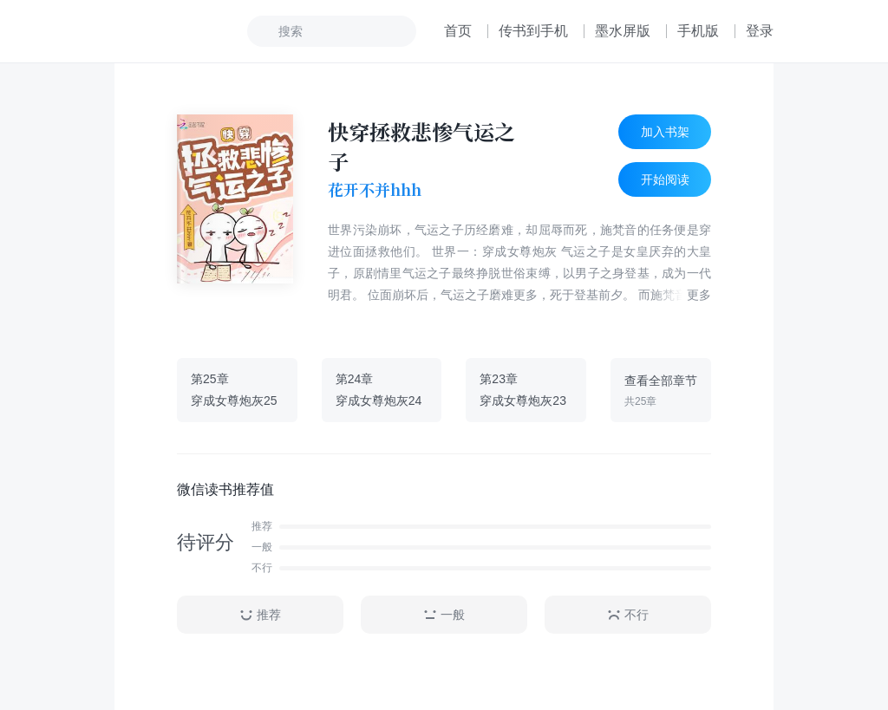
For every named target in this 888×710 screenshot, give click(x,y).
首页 (458, 30)
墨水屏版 (622, 30)
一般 (444, 615)
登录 (760, 30)
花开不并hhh (374, 190)
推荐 (260, 615)
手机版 (698, 30)
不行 (628, 615)
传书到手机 (533, 30)
